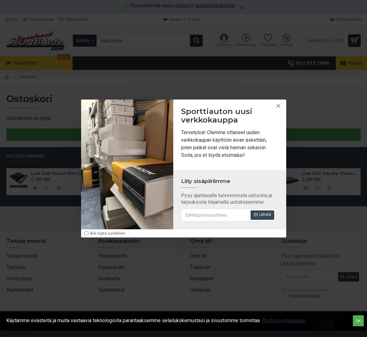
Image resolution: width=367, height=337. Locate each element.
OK (358, 320)
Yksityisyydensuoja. (283, 320)
